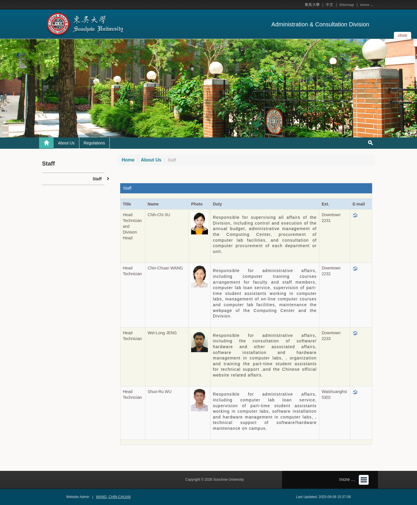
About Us (66, 143)
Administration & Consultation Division (320, 24)
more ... (367, 5)
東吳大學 (312, 5)
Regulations (94, 143)
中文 (329, 5)
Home (128, 159)
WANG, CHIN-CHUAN (113, 497)
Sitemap (346, 5)
